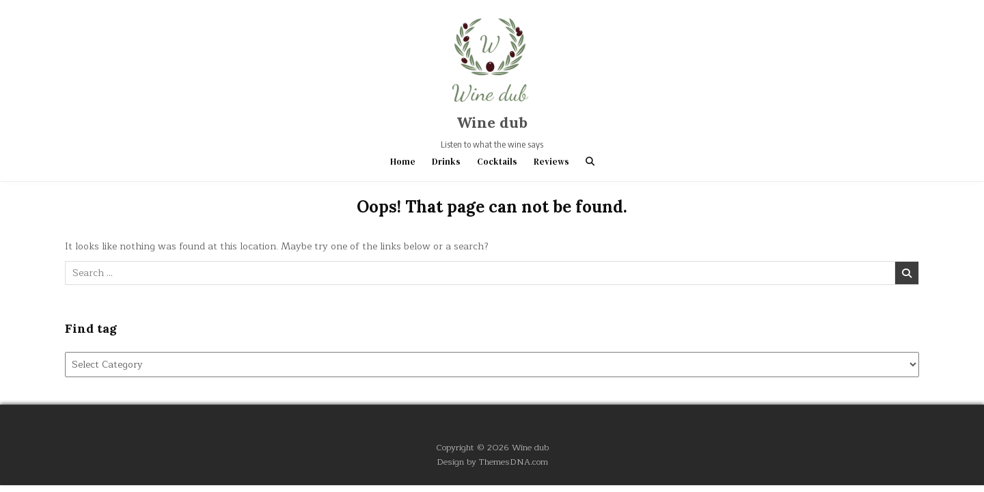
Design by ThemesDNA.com (492, 461)
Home (402, 161)
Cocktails (497, 161)
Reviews (551, 161)
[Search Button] (590, 161)
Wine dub (492, 122)
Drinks (446, 161)
